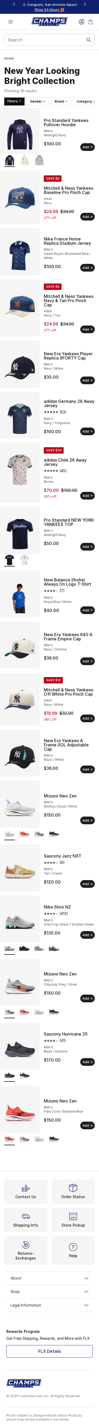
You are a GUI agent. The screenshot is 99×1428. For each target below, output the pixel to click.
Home (8, 58)
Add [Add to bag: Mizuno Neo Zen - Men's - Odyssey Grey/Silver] (87, 998)
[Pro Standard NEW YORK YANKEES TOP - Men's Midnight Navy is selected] (9, 561)
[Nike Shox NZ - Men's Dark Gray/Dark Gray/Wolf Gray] (54, 949)
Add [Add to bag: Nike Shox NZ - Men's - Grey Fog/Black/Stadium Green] (87, 935)
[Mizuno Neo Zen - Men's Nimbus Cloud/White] (39, 1012)
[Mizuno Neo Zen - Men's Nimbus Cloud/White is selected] (9, 834)
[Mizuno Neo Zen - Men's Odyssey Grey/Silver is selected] (9, 1012)
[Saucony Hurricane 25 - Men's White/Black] (24, 1076)
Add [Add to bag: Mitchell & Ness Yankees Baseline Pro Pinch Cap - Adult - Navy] (87, 216)
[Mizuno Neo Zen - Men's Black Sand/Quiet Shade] (54, 834)
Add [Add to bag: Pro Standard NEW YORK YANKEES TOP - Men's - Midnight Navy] (87, 546)
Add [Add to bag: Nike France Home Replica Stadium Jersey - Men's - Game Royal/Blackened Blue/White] (87, 267)
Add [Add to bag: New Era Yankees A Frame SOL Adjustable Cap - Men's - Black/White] (87, 769)
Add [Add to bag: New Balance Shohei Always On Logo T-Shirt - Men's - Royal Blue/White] (87, 610)
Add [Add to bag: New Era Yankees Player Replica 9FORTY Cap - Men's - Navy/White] (87, 380)
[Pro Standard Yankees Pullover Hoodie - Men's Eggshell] (24, 161)
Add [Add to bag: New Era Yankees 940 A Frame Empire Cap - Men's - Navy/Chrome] (87, 661)
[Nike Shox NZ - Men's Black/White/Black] (24, 949)
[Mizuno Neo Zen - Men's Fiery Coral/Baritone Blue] (24, 834)
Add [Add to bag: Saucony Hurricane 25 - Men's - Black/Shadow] (87, 1062)
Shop (49, 1291)
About (49, 1278)
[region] (49, 7)
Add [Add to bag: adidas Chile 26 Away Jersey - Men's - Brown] (87, 495)
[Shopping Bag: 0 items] (90, 21)
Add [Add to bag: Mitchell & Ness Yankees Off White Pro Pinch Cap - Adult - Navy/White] (87, 718)
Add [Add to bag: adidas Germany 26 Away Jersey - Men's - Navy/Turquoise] (87, 431)
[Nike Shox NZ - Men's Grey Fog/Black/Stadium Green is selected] (9, 949)
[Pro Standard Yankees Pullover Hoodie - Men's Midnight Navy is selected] (9, 161)
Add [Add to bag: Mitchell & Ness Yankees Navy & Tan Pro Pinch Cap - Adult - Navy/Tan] (87, 329)
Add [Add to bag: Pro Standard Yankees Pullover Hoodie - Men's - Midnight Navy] (87, 147)
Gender (38, 101)
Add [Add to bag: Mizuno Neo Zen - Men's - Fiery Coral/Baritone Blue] (87, 1125)
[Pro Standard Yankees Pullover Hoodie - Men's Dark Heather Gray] (39, 161)
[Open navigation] (10, 21)
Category (86, 101)
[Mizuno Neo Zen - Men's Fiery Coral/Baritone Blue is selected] (9, 1139)
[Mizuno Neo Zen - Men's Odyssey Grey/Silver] (39, 834)
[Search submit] (89, 40)
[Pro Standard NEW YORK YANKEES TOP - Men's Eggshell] (24, 561)
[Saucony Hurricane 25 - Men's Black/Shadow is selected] (9, 1076)
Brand (61, 101)
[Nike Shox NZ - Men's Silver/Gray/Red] (39, 949)
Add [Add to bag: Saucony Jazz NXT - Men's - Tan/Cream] (87, 884)
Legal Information (49, 1305)
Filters (14, 101)
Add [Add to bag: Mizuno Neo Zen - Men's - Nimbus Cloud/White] (87, 820)
